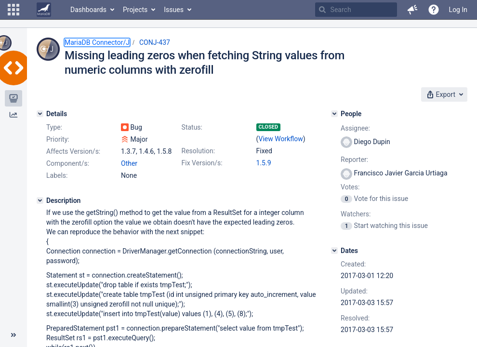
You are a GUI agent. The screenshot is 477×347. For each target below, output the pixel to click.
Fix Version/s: (202, 163)
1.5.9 (263, 163)
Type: (54, 127)
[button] (13, 9)
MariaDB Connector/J (97, 42)
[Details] (40, 113)
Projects (135, 9)
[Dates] (334, 250)
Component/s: (67, 163)
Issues (174, 9)
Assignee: (355, 128)
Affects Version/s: (73, 151)
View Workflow (281, 139)
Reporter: (354, 159)
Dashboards (88, 9)
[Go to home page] (44, 9)
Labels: (56, 175)
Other (129, 163)
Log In (458, 9)
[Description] (40, 200)
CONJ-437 (154, 42)
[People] (334, 113)
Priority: (57, 139)
